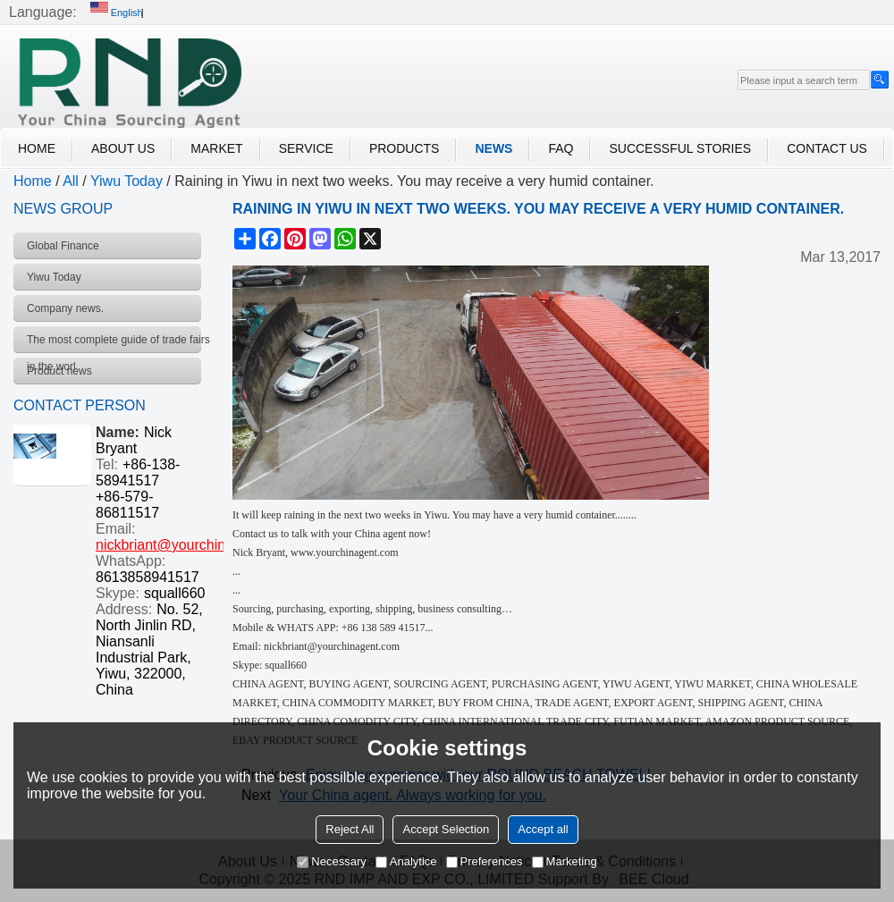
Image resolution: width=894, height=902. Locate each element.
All (71, 181)
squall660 (175, 593)
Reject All (349, 829)
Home (36, 148)
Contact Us (827, 148)
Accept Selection (445, 829)
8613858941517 (147, 577)
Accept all (543, 829)
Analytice (406, 861)
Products (404, 148)
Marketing (564, 861)
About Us (123, 148)
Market (216, 148)
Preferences (484, 861)
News (493, 148)
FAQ (560, 148)
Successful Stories (680, 148)
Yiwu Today (126, 181)
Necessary (331, 861)
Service (306, 148)
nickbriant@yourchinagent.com (194, 544)
